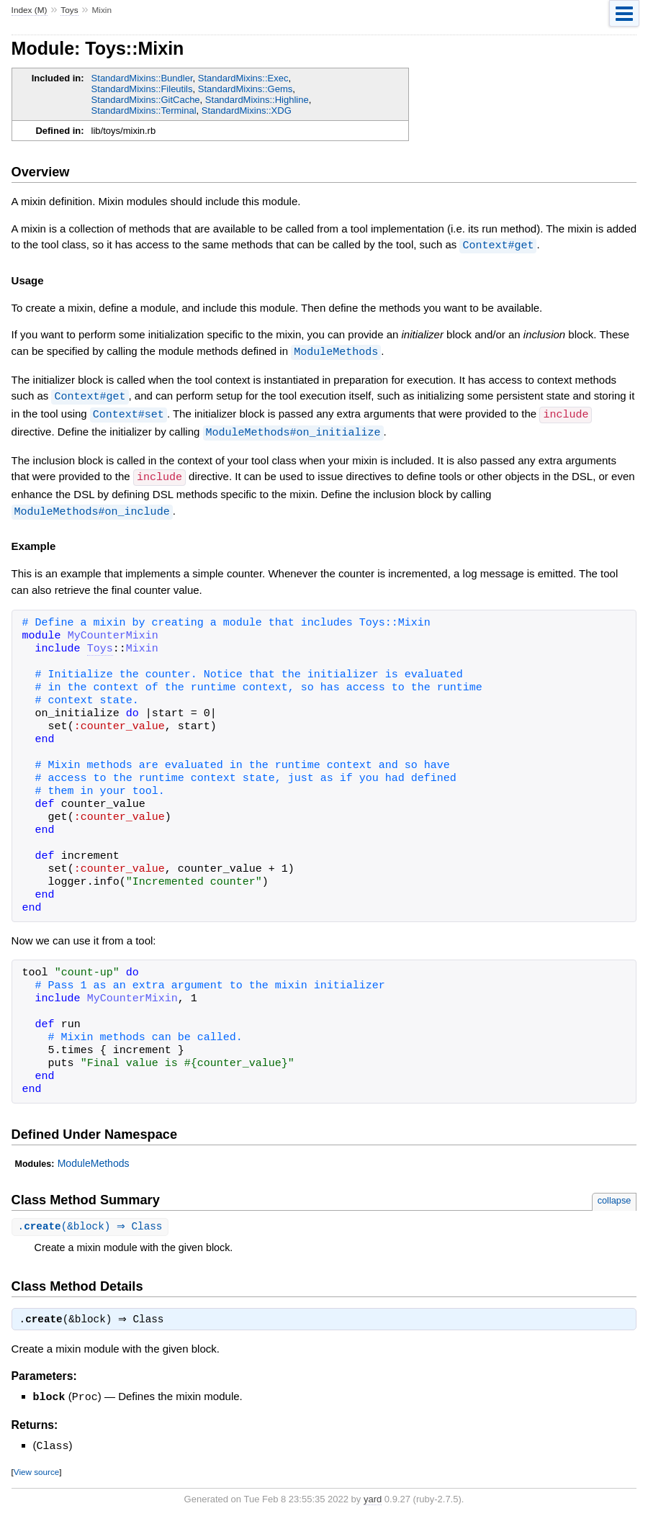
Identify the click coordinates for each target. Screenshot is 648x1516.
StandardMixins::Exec (243, 78)
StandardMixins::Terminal (144, 110)
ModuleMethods (336, 350)
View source (36, 1467)
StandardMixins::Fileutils (142, 89)
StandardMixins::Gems (245, 89)
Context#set (128, 412)
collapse (614, 1195)
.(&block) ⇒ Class (92, 1222)
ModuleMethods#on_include (92, 507)
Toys (69, 10)
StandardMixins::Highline (257, 99)
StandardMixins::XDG (247, 110)
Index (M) (30, 10)
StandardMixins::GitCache (145, 99)
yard (373, 1494)
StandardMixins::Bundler (142, 78)
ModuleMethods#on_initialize (293, 429)
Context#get (498, 245)
